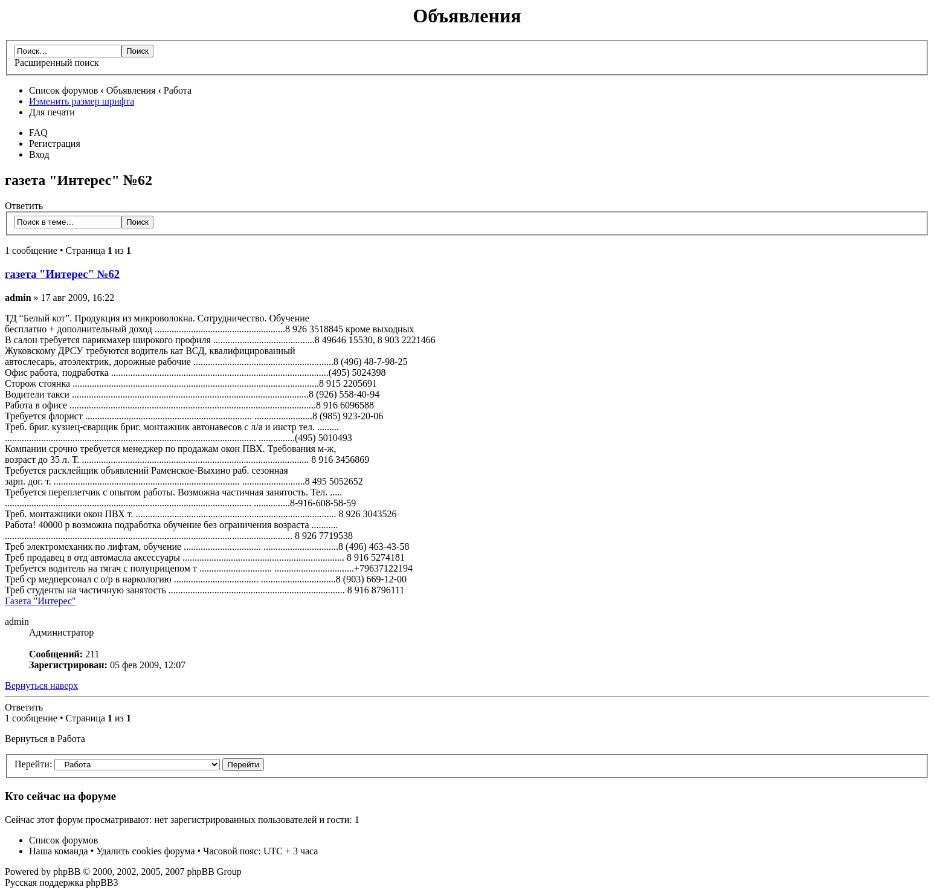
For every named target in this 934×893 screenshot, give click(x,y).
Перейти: (33, 764)
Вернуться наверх (41, 685)
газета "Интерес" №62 (62, 274)
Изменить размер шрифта (81, 101)
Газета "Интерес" (40, 601)
